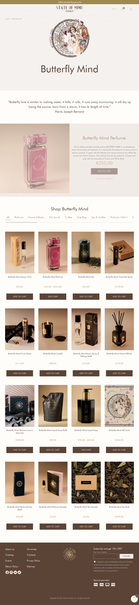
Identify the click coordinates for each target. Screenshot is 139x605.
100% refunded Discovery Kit (69, 2)
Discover (53, 296)
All (8, 217)
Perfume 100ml (118, 217)
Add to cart (19, 296)
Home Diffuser (36, 217)
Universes (42, 16)
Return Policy (11, 566)
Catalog (55, 16)
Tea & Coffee (98, 217)
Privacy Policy (33, 560)
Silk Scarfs (54, 217)
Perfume (18, 217)
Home (30, 16)
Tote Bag (82, 217)
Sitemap (31, 566)
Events (83, 16)
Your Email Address (100, 552)
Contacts (107, 16)
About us (68, 16)
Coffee (68, 217)
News (92, 16)
